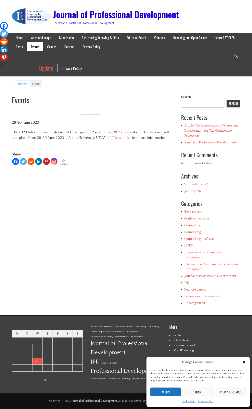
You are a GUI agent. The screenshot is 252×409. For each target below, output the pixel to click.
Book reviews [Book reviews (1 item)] (105, 326)
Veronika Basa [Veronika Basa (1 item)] (138, 378)
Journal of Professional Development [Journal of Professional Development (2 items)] (120, 348)
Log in (176, 335)
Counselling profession (200, 239)
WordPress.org (183, 350)
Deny (198, 392)
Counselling (192, 232)
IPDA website (120, 138)
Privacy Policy (205, 401)
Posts (19, 46)
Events (35, 46)
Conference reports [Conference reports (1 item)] (123, 326)
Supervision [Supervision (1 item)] (114, 378)
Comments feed (183, 345)
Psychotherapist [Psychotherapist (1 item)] (99, 378)
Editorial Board (136, 37)
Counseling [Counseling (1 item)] (140, 326)
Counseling (192, 225)
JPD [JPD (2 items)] (95, 362)
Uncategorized (194, 303)
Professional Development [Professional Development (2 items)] (124, 371)
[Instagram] (54, 161)
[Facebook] (15, 161)
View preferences (230, 392)
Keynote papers (195, 289)
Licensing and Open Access (190, 37)
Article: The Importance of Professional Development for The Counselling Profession (211, 130)
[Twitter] (23, 161)
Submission (66, 37)
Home (19, 37)
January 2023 (193, 191)
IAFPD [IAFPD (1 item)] (94, 331)
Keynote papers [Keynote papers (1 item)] (109, 363)
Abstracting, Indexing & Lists (100, 37)
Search (186, 97)
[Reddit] (31, 161)
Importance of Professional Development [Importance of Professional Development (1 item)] (118, 331)
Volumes (159, 37)
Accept (166, 392)
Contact (69, 46)
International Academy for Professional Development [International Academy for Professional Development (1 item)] (117, 337)
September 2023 (196, 184)
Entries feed (180, 340)
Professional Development (202, 296)
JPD (186, 282)
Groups (52, 46)
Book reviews (193, 211)
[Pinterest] (46, 161)
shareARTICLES (225, 37)
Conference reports (198, 218)
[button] (244, 362)
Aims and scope (41, 37)
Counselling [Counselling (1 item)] (153, 326)
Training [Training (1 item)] (126, 378)
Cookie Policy (189, 401)
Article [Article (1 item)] (94, 326)
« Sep (45, 380)
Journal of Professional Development (116, 14)
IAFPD (188, 245)
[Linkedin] (38, 161)
